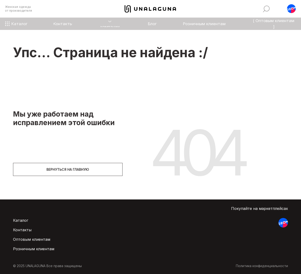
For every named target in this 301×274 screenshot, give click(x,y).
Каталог (20, 220)
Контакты (22, 229)
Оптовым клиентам (31, 239)
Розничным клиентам (33, 248)
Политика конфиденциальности (262, 266)
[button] (291, 8)
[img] (266, 9)
